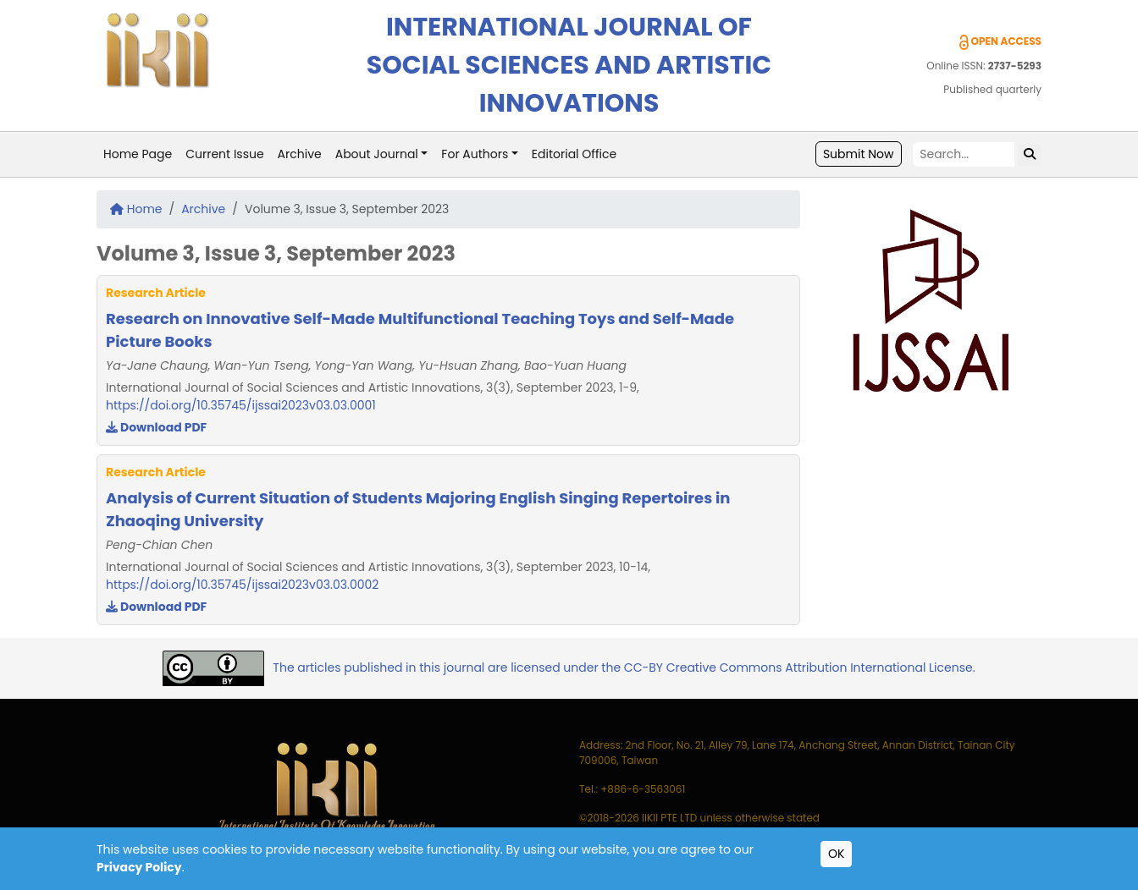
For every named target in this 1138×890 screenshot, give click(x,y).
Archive (300, 154)
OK (836, 853)
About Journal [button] (376, 154)
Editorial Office (574, 154)
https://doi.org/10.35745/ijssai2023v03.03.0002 (242, 584)
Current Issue (224, 154)
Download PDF (156, 427)
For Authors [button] (474, 154)
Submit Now (858, 154)
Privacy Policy (139, 867)
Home (136, 209)
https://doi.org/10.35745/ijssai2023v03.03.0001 (241, 405)
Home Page (137, 154)
